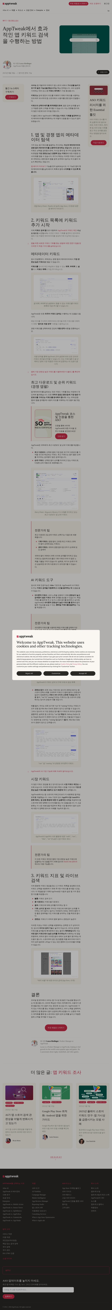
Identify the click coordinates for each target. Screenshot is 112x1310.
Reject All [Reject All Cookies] (29, 673)
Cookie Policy (65, 664)
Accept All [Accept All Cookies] (83, 673)
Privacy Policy (77, 664)
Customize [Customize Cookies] (56, 673)
